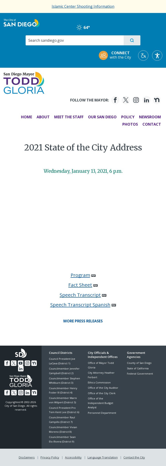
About (42, 116)
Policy (127, 116)
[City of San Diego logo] (22, 22)
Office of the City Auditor (103, 387)
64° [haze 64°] (83, 27)
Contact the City (134, 457)
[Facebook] (115, 100)
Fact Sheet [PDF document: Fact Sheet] (80, 285)
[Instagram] (135, 100)
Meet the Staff (68, 116)
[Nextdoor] (156, 100)
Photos (129, 124)
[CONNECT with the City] (116, 55)
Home (26, 116)
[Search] (74, 40)
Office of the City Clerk (101, 393)
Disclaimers (27, 457)
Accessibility (73, 457)
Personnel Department (102, 412)
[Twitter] (125, 100)
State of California (138, 368)
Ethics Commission (99, 382)
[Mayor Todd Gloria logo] (24, 82)
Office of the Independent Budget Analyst (100, 403)
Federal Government (140, 373)
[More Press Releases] (83, 321)
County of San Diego (139, 363)
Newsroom (150, 116)
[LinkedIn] (146, 100)
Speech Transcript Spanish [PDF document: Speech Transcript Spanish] (80, 304)
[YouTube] (20, 363)
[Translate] (143, 55)
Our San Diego (102, 116)
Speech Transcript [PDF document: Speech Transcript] (80, 295)
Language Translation (103, 457)
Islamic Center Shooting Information (83, 6)
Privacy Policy (49, 457)
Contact (151, 124)
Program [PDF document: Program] (80, 275)
